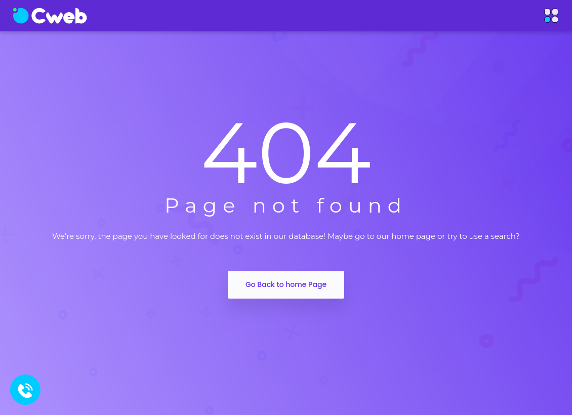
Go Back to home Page (286, 284)
